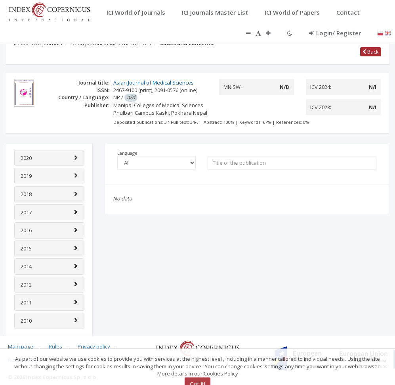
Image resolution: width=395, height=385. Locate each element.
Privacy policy (94, 346)
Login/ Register (335, 33)
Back (371, 51)
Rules (55, 346)
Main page (20, 346)
